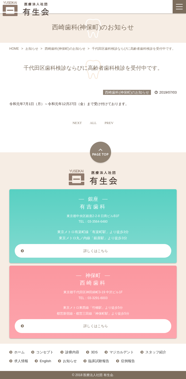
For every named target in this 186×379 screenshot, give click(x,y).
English (45, 361)
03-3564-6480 (98, 221)
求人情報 (21, 361)
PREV (109, 123)
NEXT (77, 123)
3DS (94, 352)
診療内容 (72, 352)
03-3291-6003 (98, 298)
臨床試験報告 (98, 361)
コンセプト (45, 352)
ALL (93, 123)
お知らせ (70, 361)
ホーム (19, 352)
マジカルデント (121, 352)
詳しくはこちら (95, 251)
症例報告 (128, 361)
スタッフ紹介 (155, 352)
